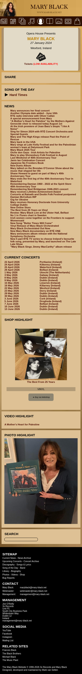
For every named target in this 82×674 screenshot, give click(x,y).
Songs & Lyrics (24, 564)
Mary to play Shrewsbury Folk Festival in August (38, 155)
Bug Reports (8, 578)
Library (5, 571)
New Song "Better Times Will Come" (31, 223)
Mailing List (7, 640)
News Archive (24, 558)
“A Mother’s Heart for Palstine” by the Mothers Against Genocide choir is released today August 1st (42, 122)
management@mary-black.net (34, 594)
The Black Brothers (11, 653)
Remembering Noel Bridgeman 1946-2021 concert (39, 189)
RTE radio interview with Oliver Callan (32, 116)
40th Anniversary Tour (23, 186)
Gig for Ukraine (19, 199)
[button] (6, 95)
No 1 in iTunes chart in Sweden (28, 215)
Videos (14, 574)
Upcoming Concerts (12, 561)
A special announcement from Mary (31, 118)
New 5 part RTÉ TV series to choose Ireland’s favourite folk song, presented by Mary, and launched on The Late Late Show (43, 241)
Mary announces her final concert (29, 110)
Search (11, 534)
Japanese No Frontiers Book (27, 163)
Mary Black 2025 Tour (22, 150)
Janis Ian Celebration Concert (27, 160)
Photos (5, 574)
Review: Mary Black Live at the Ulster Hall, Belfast (39, 212)
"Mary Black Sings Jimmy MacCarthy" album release (41, 246)
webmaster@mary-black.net (33, 591)
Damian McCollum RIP (23, 197)
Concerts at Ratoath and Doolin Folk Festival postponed (43, 194)
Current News (9, 558)
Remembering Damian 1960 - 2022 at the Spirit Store (40, 184)
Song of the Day (10, 568)
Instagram (7, 637)
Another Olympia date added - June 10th (34, 113)
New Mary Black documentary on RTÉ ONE (35, 231)
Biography (16, 571)
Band (22, 568)
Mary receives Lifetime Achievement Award (35, 191)
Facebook (7, 634)
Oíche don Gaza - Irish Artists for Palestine (35, 152)
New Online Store (20, 207)
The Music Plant (10, 660)
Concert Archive (31, 561)
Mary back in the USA (22, 142)
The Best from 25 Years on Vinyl (29, 210)
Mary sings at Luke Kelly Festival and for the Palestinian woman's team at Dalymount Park (43, 146)
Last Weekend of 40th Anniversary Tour (33, 157)
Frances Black (9, 650)
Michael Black (9, 657)
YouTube (6, 630)
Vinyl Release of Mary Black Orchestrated (34, 225)
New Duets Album (20, 165)
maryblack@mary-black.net (33, 587)
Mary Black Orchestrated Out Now (30, 228)
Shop (22, 574)
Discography (8, 564)
